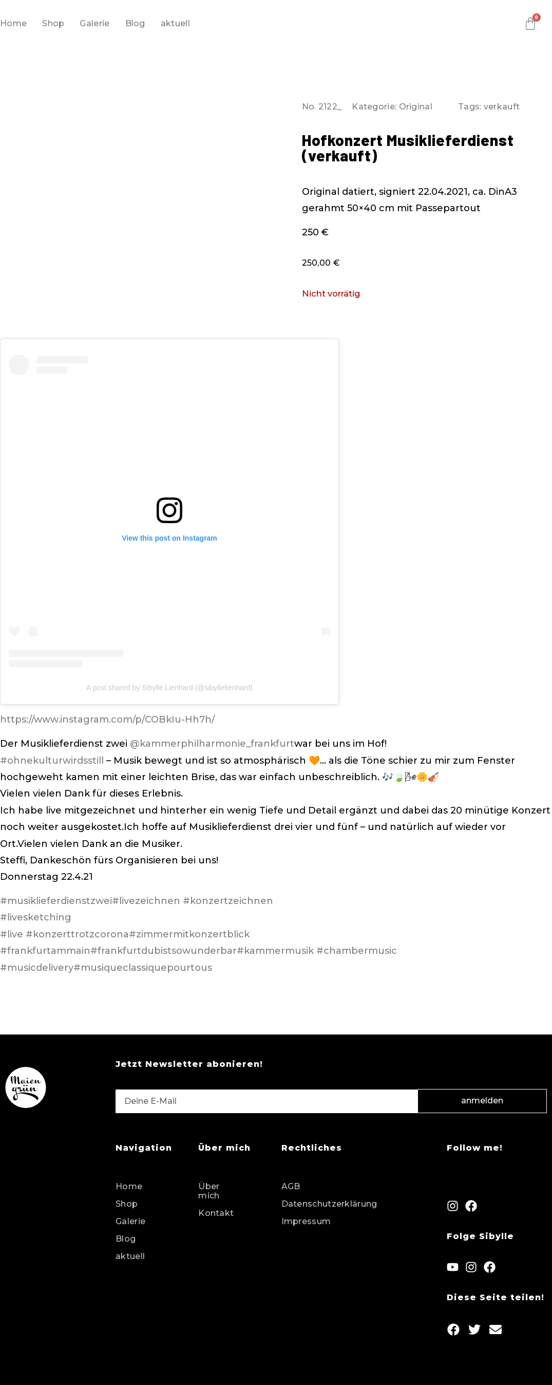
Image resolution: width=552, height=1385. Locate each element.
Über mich (208, 1191)
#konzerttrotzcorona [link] (77, 934)
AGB (290, 1186)
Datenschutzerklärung (329, 1204)
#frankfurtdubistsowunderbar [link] (163, 950)
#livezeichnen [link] (146, 901)
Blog (135, 23)
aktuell (175, 23)
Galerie (94, 23)
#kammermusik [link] (275, 950)
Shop (53, 23)
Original (415, 107)
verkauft (502, 107)
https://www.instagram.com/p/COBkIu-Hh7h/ (107, 719)
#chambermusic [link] (356, 950)
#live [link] (11, 934)
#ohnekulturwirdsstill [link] (52, 760)
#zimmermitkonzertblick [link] (189, 934)
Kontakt (216, 1213)
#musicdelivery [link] (36, 967)
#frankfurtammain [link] (45, 950)
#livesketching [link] (35, 917)
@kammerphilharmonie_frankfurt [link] (212, 743)
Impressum (306, 1221)
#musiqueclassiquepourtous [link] (142, 967)
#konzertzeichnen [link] (228, 901)
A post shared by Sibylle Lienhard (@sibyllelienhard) (169, 688)
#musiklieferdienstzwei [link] (56, 901)
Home (13, 23)
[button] (454, 1329)
